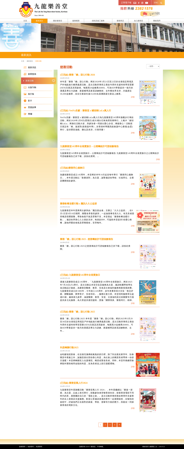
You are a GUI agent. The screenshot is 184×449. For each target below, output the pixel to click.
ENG (156, 3)
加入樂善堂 (138, 21)
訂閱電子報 (126, 3)
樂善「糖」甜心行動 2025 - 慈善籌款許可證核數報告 (86, 239)
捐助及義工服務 (98, 21)
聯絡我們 (156, 21)
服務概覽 (75, 21)
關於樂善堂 (57, 21)
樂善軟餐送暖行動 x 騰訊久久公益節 (78, 203)
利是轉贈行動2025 (69, 347)
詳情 (133, 97)
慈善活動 (40, 81)
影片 (28, 100)
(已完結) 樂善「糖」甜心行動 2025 (77, 311)
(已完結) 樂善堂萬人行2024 (74, 383)
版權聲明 (22, 446)
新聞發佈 (30, 74)
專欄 (28, 114)
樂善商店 (120, 21)
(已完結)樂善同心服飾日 (72, 168)
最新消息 (30, 67)
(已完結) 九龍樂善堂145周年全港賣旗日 (80, 275)
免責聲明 (31, 446)
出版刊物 (30, 87)
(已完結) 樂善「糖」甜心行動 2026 (77, 74)
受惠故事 (30, 107)
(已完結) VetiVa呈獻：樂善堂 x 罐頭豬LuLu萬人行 (85, 110)
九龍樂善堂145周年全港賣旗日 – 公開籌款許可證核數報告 (89, 146)
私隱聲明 (39, 446)
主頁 (25, 21)
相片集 (29, 94)
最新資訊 (39, 21)
